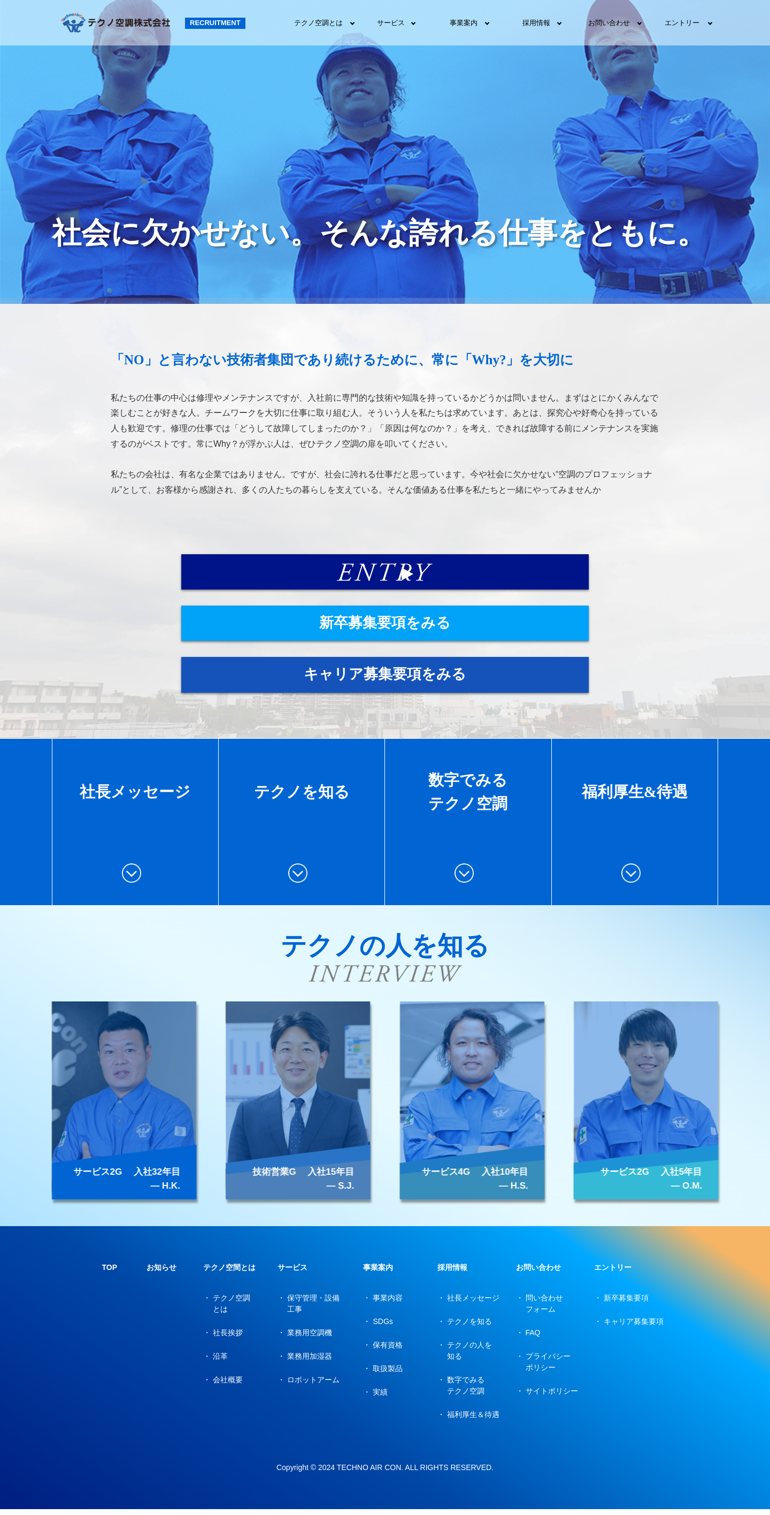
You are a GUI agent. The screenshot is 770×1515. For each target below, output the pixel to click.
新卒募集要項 (626, 1303)
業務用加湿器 (309, 1362)
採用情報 (536, 23)
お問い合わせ (609, 23)
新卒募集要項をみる (415, 625)
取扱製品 (388, 1374)
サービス (391, 23)
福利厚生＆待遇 (473, 1420)
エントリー (682, 23)
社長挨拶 (228, 1338)
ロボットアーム (313, 1385)
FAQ (533, 1338)
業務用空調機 (309, 1338)
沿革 (220, 1362)
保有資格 (388, 1350)
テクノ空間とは (229, 1273)
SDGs (382, 1327)
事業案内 (464, 23)
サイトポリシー (552, 1396)
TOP (109, 1273)
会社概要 (228, 1385)
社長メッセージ (473, 1303)
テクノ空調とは (318, 23)
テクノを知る (469, 1327)
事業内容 (388, 1303)
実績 (380, 1398)
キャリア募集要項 (634, 1327)
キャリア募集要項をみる (354, 679)
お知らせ (161, 1273)
